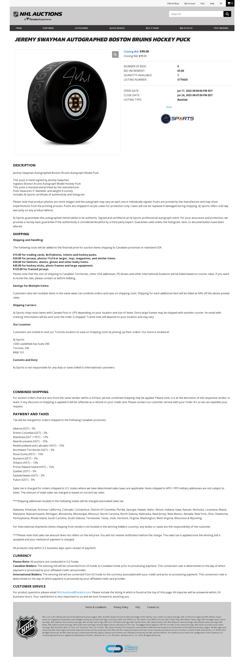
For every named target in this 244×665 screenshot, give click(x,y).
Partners (48, 28)
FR (221, 3)
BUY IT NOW (152, 28)
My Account (189, 3)
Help (212, 3)
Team (19, 28)
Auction (182, 99)
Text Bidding (221, 28)
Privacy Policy (121, 607)
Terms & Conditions (95, 607)
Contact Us (153, 607)
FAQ (203, 3)
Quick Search (117, 28)
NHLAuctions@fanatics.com (74, 592)
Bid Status (186, 28)
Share (169, 106)
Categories (81, 28)
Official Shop (173, 3)
